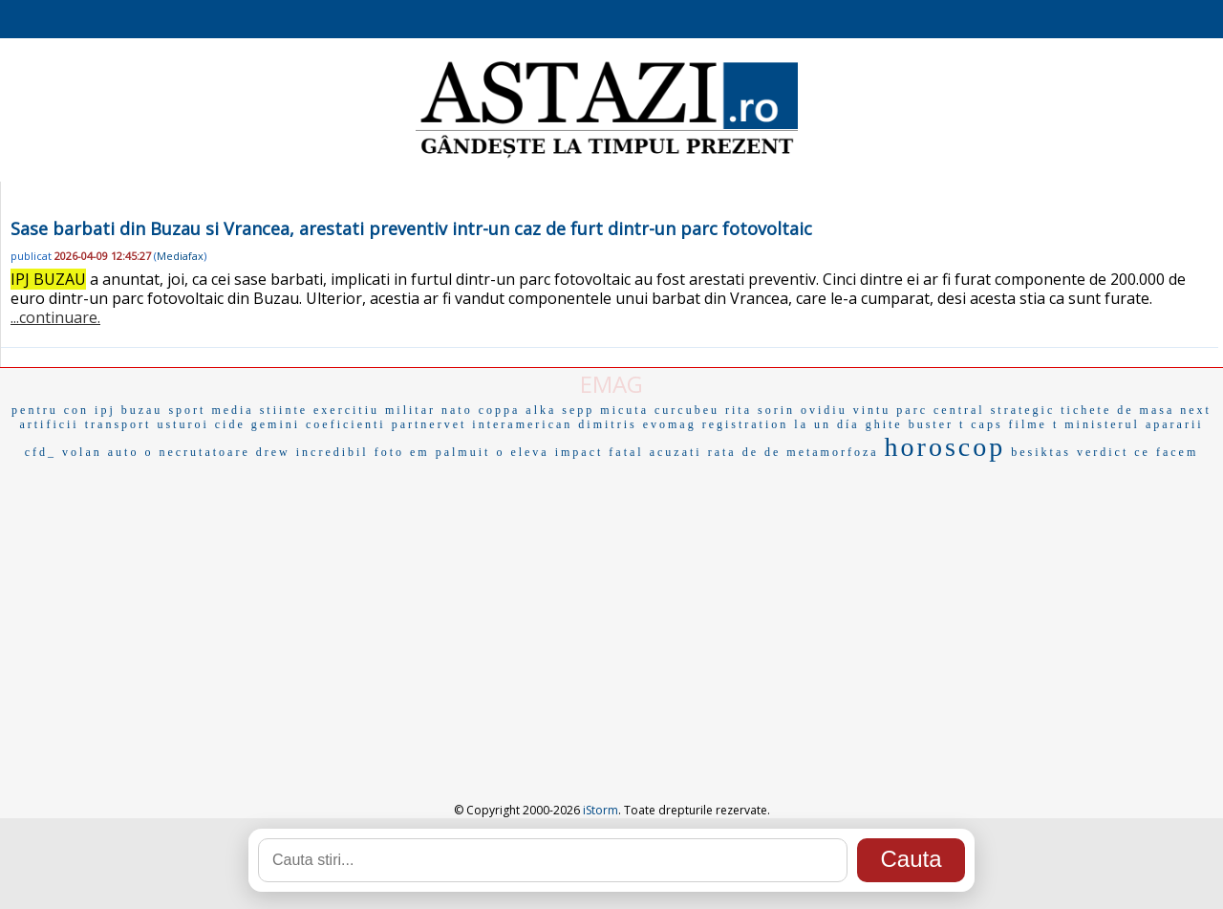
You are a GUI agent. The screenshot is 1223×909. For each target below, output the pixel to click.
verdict (1102, 452)
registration (745, 424)
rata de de (745, 452)
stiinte (284, 410)
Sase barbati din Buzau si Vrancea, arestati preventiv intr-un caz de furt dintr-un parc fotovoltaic (411, 228)
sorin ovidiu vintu (824, 410)
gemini (275, 424)
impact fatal (599, 452)
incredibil (332, 452)
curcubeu (686, 410)
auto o (131, 452)
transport (118, 424)
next (1196, 410)
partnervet (429, 424)
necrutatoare (204, 452)
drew (273, 452)
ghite (884, 424)
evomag (670, 424)
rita (738, 410)
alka (541, 410)
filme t (1034, 424)
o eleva (522, 452)
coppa (500, 410)
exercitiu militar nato (393, 410)
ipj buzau (128, 410)
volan (82, 452)
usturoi (182, 424)
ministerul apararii (1133, 424)
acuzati (676, 452)
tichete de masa (1117, 410)
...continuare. (55, 317)
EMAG (611, 384)
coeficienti (346, 424)
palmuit (463, 452)
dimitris (607, 424)
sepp (578, 410)
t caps (981, 424)
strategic (1023, 410)
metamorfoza (832, 452)
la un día (826, 424)
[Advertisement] (611, 610)
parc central (940, 410)
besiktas (1041, 452)
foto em (402, 452)
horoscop (945, 447)
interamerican (522, 424)
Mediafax (180, 256)
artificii (48, 424)
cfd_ (40, 452)
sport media (210, 410)
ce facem (1166, 452)
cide (230, 424)
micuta (624, 410)
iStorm (600, 810)
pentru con (50, 410)
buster (931, 424)
